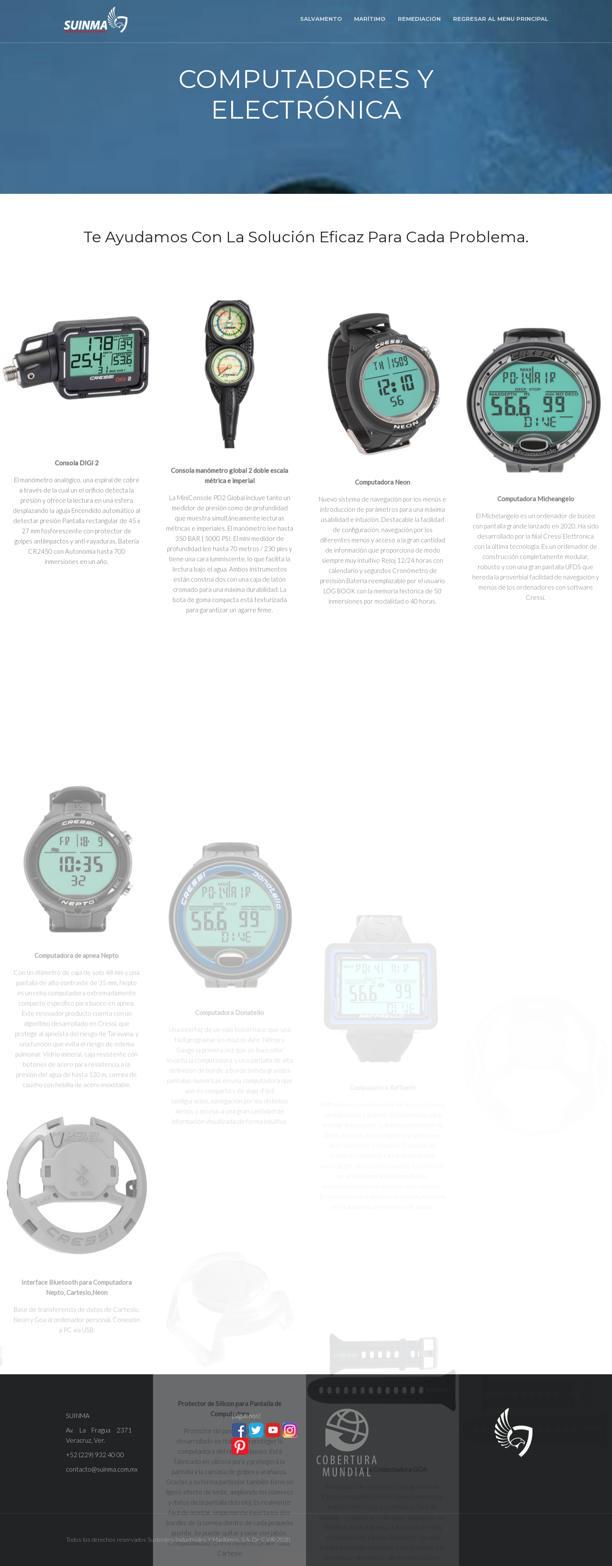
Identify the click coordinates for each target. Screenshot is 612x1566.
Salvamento (321, 18)
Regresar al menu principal (500, 18)
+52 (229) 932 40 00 (95, 1454)
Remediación (419, 18)
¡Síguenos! (246, 1415)
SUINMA (78, 1415)
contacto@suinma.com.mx (102, 1469)
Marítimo (369, 18)
